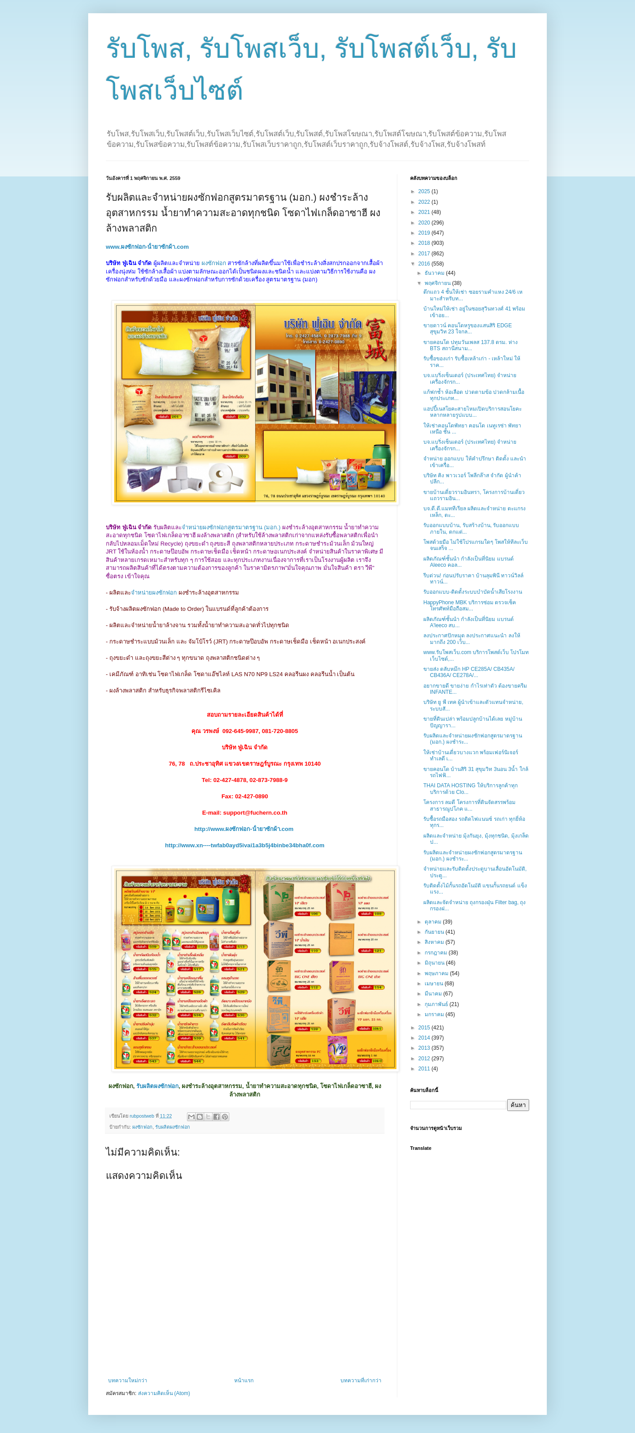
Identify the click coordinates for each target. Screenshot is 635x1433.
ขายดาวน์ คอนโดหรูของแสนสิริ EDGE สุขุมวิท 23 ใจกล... (467, 328)
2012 (425, 1058)
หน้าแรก (244, 1380)
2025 (425, 191)
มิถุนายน (435, 963)
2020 (425, 223)
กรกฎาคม (436, 953)
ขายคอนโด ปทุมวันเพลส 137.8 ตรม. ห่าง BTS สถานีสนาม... (470, 345)
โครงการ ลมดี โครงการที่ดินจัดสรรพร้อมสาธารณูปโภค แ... (469, 805)
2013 (425, 1048)
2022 (425, 202)
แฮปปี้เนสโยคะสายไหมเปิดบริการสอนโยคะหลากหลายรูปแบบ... (472, 412)
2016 (425, 264)
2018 (425, 243)
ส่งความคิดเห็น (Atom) (164, 1393)
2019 (425, 233)
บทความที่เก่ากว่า (360, 1380)
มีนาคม (434, 994)
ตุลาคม (434, 922)
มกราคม (435, 1014)
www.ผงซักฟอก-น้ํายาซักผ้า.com (147, 246)
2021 (425, 212)
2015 (425, 1028)
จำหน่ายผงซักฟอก (154, 592)
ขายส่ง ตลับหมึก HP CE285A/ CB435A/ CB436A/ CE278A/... (469, 672)
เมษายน (434, 983)
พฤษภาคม (437, 973)
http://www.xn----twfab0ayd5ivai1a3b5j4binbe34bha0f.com (245, 845)
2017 (425, 254)
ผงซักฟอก (214, 263)
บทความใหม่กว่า (127, 1380)
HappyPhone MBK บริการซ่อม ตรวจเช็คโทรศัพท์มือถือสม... (469, 605)
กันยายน (435, 932)
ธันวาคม (435, 273)
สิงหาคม (435, 942)
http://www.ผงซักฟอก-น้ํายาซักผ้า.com (244, 829)
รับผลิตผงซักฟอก (157, 1086)
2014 (425, 1038)
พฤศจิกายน (438, 283)
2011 (425, 1069)
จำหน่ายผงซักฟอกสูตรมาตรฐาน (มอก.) (231, 527)
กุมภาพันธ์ (437, 1004)
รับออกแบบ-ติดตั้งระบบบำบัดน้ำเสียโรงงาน (472, 592)
